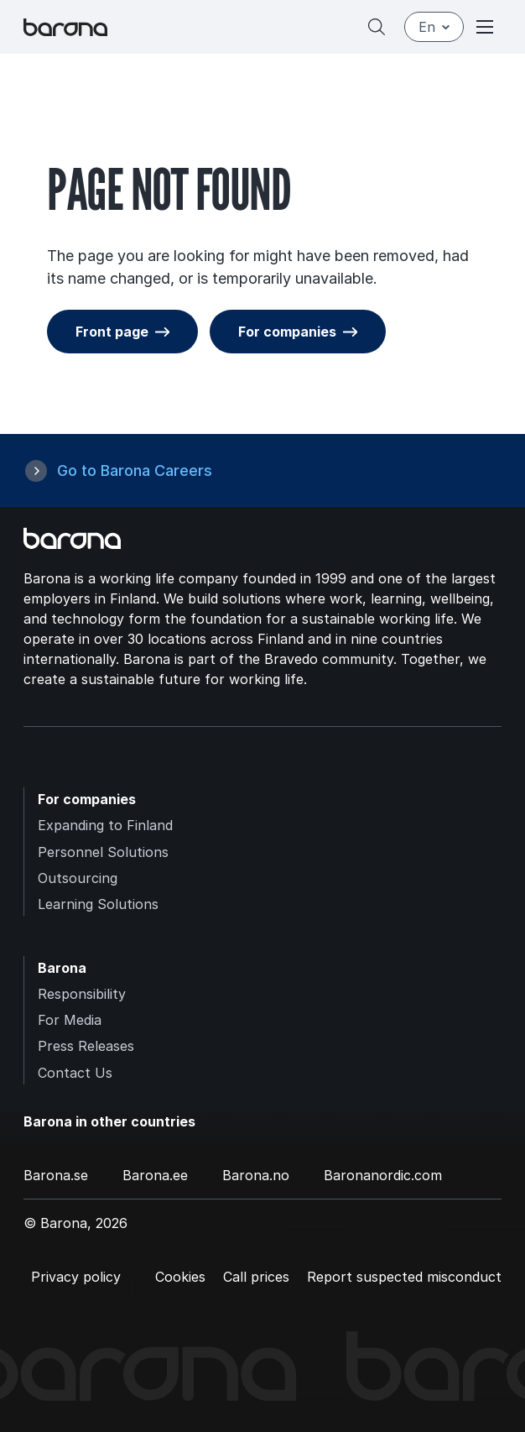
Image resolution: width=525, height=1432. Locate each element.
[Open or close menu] (485, 27)
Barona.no (255, 1175)
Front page (111, 331)
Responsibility (82, 993)
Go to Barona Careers (134, 470)
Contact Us (75, 1072)
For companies (287, 331)
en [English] (434, 26)
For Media (69, 1019)
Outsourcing (77, 878)
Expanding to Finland (105, 825)
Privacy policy (76, 1276)
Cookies (180, 1276)
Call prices (256, 1276)
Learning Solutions (98, 904)
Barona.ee (155, 1175)
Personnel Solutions (103, 852)
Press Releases (86, 1045)
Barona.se (55, 1175)
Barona (62, 967)
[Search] (376, 27)
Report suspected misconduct (404, 1276)
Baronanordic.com (383, 1175)
